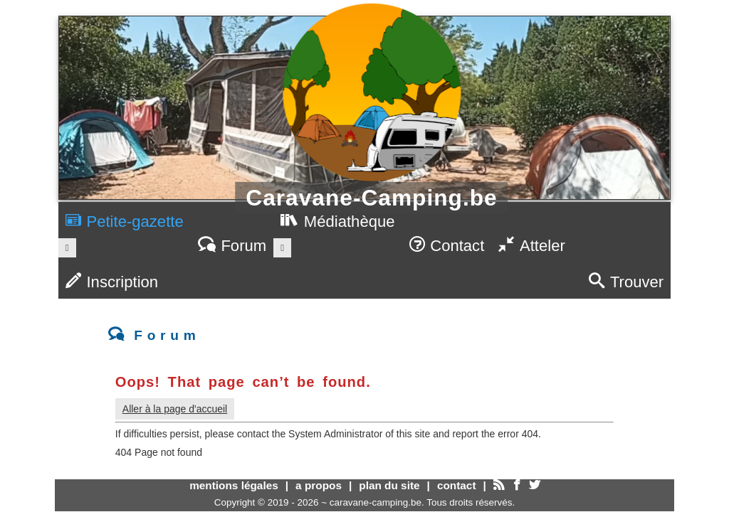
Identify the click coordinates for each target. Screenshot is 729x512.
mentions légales (233, 485)
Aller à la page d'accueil (174, 409)
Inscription (111, 282)
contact (456, 485)
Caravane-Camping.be (371, 197)
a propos (318, 485)
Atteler (531, 246)
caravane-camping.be (375, 502)
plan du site (389, 485)
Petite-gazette (124, 221)
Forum (232, 246)
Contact (447, 246)
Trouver (626, 282)
